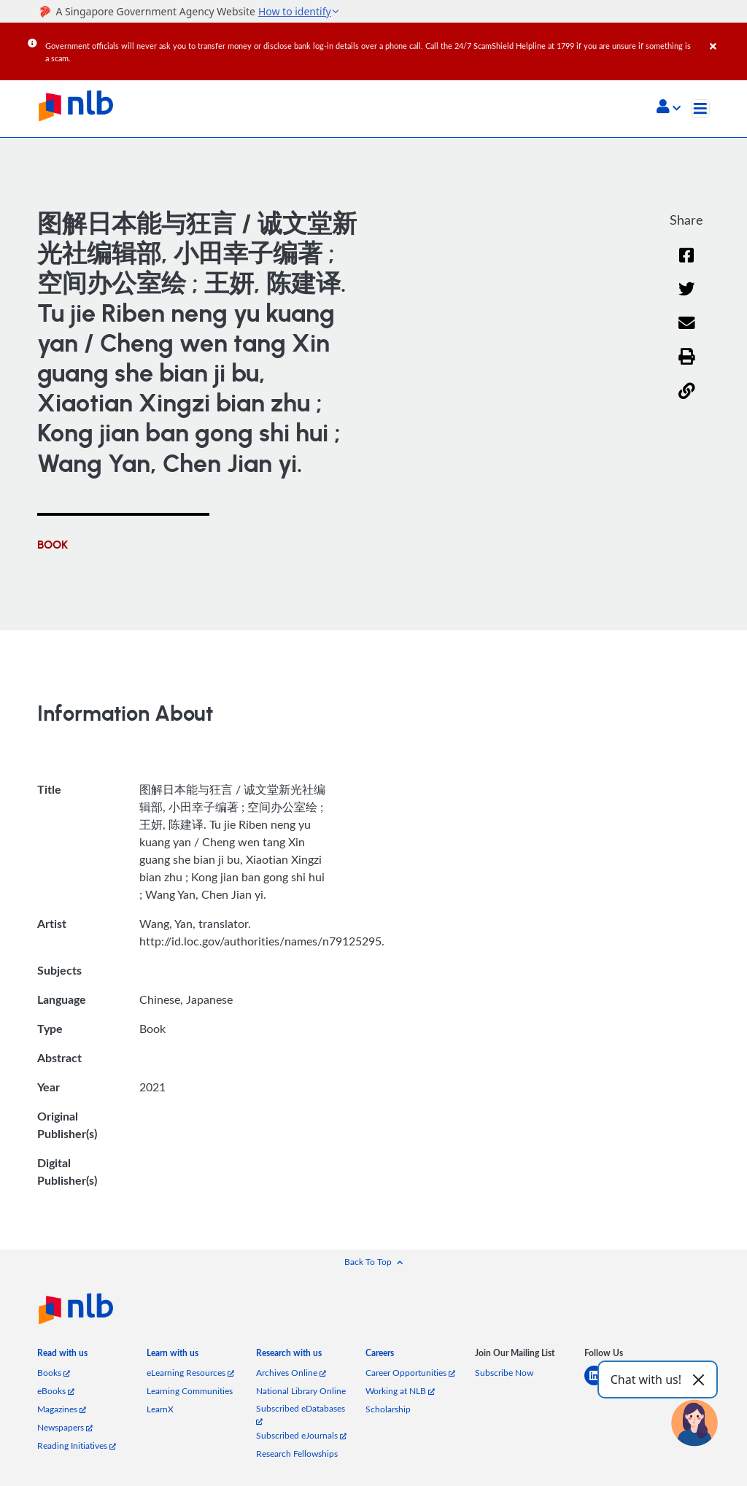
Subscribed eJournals (301, 1435)
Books (53, 1372)
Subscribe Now (504, 1372)
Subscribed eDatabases (300, 1414)
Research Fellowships (297, 1453)
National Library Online (301, 1390)
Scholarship (388, 1409)
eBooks (55, 1390)
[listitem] (62, 1356)
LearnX (160, 1409)
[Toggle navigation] (700, 108)
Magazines (61, 1409)
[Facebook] (686, 264)
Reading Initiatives (76, 1445)
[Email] (687, 332)
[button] (669, 108)
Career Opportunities (410, 1372)
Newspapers (65, 1427)
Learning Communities (190, 1390)
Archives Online (291, 1372)
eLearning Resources (190, 1372)
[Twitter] (687, 298)
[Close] (725, 36)
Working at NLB (400, 1390)
